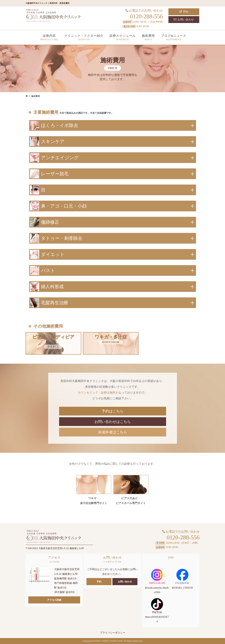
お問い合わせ (184, 19)
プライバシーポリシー (112, 632)
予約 (183, 11)
